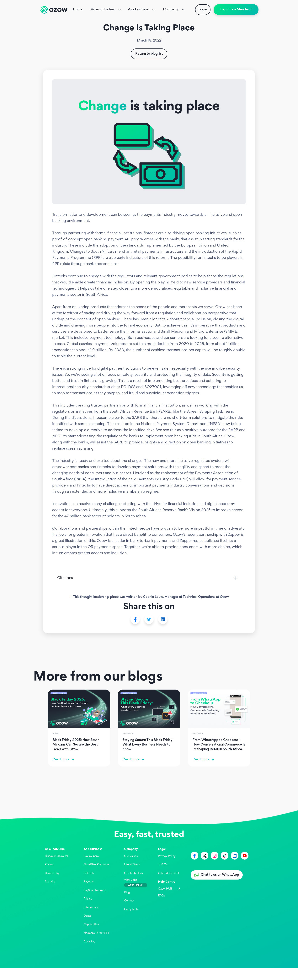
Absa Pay (89, 942)
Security (50, 882)
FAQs (161, 896)
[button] (106, 9)
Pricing (88, 899)
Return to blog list (149, 53)
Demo (87, 916)
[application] (287, 957)
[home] (54, 9)
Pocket (49, 864)
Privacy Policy (167, 856)
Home (77, 9)
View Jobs (130, 880)
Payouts (88, 882)
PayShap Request (94, 890)
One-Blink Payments (96, 864)
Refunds (89, 873)
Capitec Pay (91, 924)
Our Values (131, 856)
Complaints (131, 909)
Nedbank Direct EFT (96, 933)
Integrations (91, 907)
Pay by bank (91, 856)
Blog (127, 892)
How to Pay (52, 873)
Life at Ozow (132, 864)
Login (203, 9)
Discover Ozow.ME (57, 856)
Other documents (169, 873)
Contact (129, 901)
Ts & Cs (162, 864)
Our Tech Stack (133, 873)
